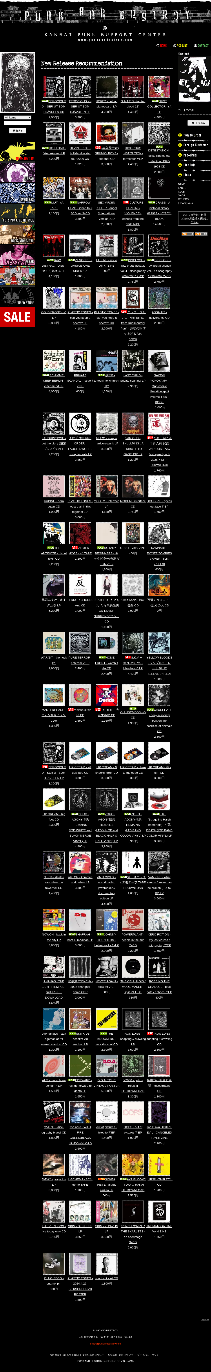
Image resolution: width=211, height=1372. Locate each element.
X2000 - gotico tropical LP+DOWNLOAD (133, 1086)
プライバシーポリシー (149, 1355)
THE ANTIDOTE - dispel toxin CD (54, 553)
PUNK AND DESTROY (89, 1361)
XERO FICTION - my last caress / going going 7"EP (159, 940)
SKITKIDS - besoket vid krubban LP (80, 1039)
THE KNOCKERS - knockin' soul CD (107, 1039)
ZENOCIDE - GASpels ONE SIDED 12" (80, 265)
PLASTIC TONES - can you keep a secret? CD (106, 318)
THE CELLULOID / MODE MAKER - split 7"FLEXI (133, 987)
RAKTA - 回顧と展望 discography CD (159, 1086)
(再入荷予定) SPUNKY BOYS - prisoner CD (106, 153)
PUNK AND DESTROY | (105, 23)
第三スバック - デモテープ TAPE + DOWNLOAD (133, 882)
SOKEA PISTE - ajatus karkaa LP (106, 1185)
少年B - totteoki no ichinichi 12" (106, 381)
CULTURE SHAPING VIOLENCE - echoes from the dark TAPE (133, 213)
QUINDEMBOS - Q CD (133, 713)
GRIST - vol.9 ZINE (133, 548)
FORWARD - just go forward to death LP (80, 1086)
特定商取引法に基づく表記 (64, 1355)
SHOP (181, 195)
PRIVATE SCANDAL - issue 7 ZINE (80, 381)
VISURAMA (127, 1361)
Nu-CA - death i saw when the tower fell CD (54, 882)
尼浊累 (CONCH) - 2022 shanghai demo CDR (80, 987)
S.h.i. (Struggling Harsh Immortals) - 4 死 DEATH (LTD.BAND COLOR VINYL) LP (159, 824)
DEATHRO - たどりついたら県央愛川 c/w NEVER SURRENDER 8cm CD (106, 610)
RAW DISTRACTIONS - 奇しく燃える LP (54, 265)
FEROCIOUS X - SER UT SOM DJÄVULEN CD (54, 107)
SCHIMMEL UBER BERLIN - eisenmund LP (53, 381)
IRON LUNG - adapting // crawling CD (159, 1039)
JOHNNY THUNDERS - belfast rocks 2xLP (106, 940)
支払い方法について (93, 1355)
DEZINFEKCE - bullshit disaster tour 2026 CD (80, 153)
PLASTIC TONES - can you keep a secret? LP (80, 318)
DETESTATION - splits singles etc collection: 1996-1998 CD (159, 157)
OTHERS (183, 199)
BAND (181, 184)
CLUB (181, 191)
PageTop (205, 1320)
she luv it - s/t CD (106, 1278)
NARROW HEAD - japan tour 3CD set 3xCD (80, 208)
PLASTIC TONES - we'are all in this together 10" (80, 506)
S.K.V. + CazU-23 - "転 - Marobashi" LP (133, 663)
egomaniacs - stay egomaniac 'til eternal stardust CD (54, 1039)
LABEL (182, 188)
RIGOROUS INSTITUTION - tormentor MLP (133, 153)
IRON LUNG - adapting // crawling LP (133, 1039)
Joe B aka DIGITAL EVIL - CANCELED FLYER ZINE (159, 1132)
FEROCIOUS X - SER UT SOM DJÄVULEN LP (80, 107)
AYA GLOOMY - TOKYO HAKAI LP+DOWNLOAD (133, 1185)
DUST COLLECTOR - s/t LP (159, 107)
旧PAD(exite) (185, 203)
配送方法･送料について (120, 1355)
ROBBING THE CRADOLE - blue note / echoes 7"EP (159, 987)
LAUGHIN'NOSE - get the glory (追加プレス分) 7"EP (54, 444)
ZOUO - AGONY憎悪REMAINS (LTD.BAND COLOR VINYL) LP (133, 824)
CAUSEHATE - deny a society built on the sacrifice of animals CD (159, 720)
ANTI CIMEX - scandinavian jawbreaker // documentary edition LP (106, 887)
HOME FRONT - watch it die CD (106, 663)
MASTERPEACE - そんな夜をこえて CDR (54, 715)
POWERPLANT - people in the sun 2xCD (133, 940)
